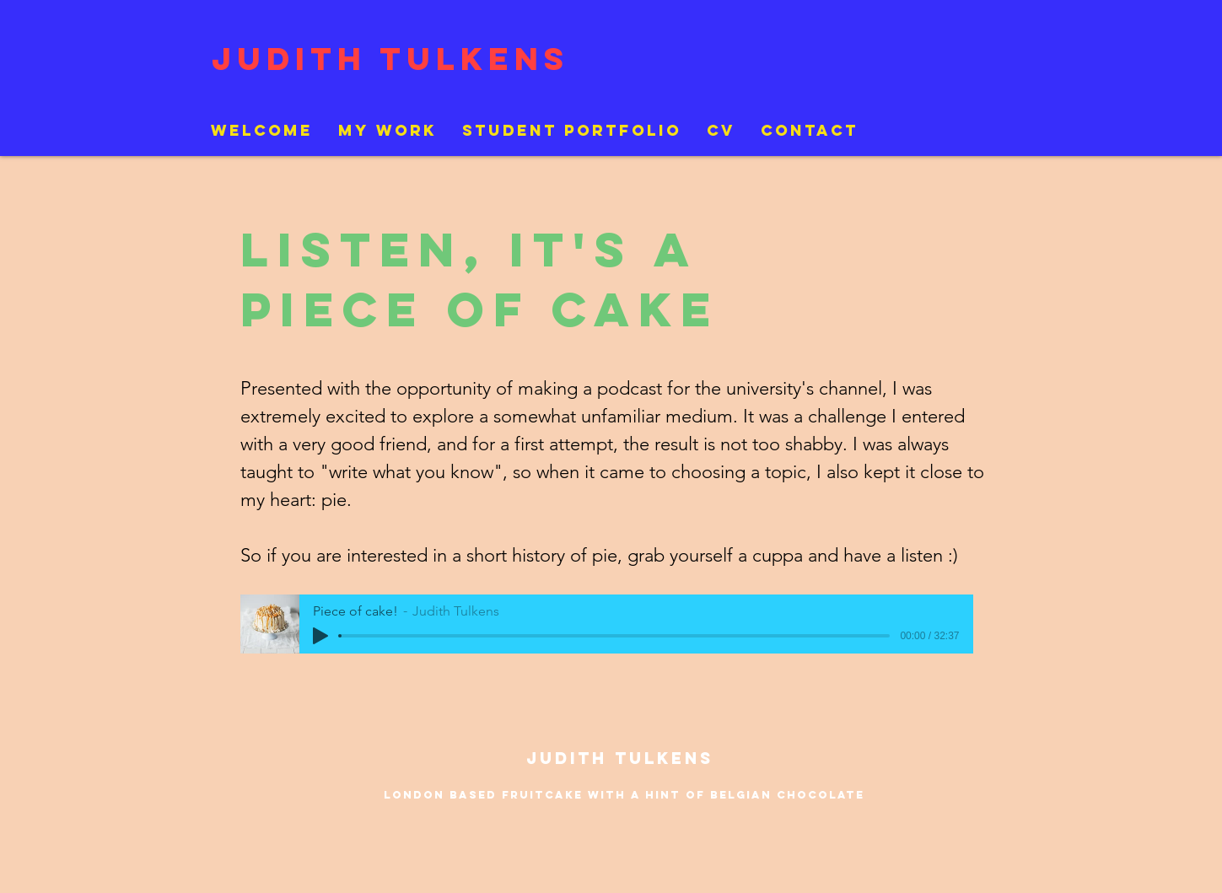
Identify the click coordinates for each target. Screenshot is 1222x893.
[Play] (320, 635)
